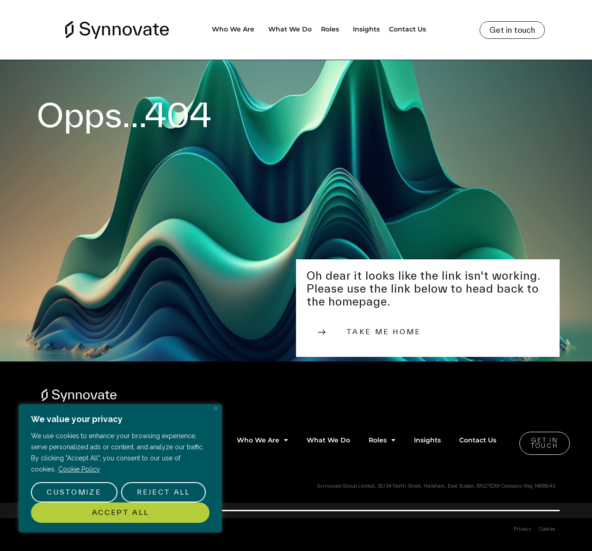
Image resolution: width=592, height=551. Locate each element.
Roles (332, 29)
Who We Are (235, 29)
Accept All (120, 512)
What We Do (290, 29)
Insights (366, 29)
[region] (120, 468)
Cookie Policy (79, 469)
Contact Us (407, 29)
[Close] (216, 408)
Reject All (163, 492)
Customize (74, 492)
